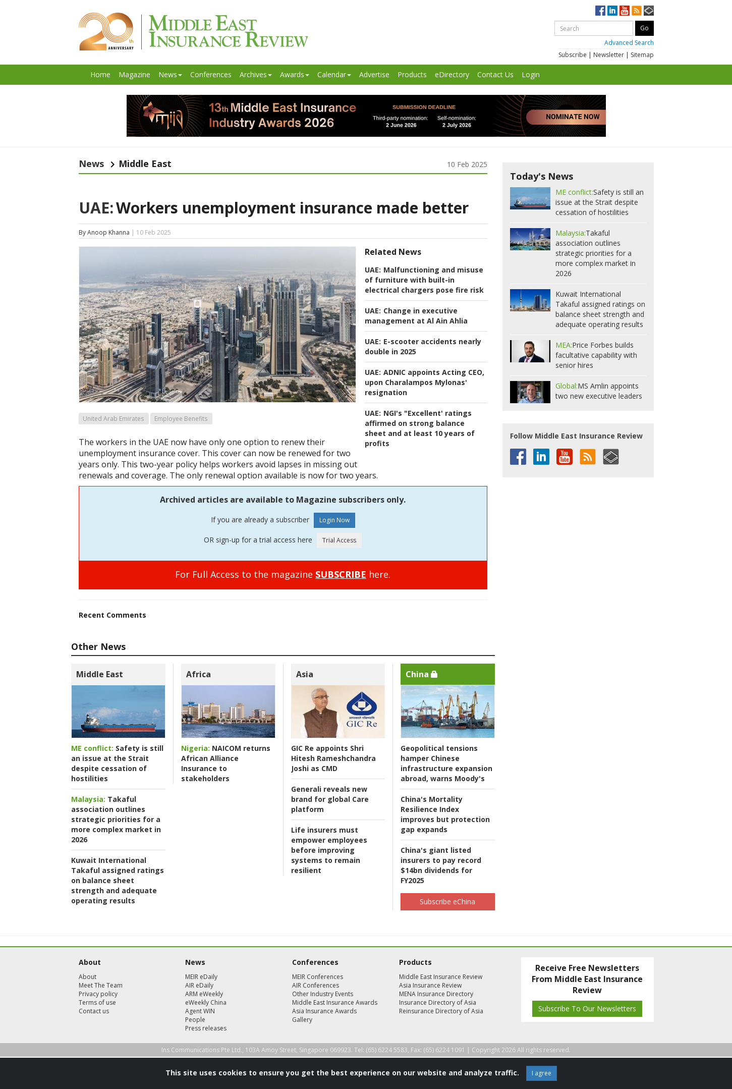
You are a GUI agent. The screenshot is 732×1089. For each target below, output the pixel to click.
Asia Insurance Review (430, 985)
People (195, 1019)
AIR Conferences (315, 985)
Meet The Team (101, 985)
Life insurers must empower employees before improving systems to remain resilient (329, 850)
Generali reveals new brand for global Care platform (330, 799)
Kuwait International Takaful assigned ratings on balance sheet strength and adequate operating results (117, 880)
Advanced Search (629, 42)
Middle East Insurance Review (440, 976)
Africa (198, 674)
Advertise (374, 74)
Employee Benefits (180, 418)
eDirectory (452, 74)
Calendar (334, 74)
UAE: (96, 207)
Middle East (99, 674)
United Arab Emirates (113, 418)
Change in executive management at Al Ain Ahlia (416, 315)
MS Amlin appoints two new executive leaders (598, 391)
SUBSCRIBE (340, 574)
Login (531, 74)
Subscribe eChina (447, 901)
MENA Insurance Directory (436, 994)
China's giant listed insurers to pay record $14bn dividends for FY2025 (441, 865)
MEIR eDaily (201, 976)
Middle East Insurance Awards (334, 1002)
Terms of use (97, 1002)
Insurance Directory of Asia (437, 1002)
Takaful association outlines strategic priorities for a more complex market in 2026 (116, 819)
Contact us (94, 1011)
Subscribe (572, 54)
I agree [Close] (541, 1073)
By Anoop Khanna (104, 232)
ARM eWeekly (204, 994)
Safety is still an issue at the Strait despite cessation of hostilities (117, 763)
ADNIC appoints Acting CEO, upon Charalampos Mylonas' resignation (424, 382)
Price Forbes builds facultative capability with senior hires (596, 355)
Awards (294, 74)
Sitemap (642, 54)
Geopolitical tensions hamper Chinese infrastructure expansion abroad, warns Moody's (446, 763)
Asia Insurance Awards (324, 1011)
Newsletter (608, 54)
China (422, 674)
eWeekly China (206, 1002)
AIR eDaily (199, 985)
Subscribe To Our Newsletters (587, 1008)
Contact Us (495, 74)
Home (100, 74)
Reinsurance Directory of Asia (441, 1011)
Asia (304, 674)
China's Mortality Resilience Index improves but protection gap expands (445, 814)
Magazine (134, 74)
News (170, 74)
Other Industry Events (322, 994)
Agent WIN (200, 1011)
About (87, 976)
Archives (256, 74)
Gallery (302, 1019)
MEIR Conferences (317, 976)
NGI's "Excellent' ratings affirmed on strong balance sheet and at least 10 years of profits (420, 428)
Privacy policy (98, 994)
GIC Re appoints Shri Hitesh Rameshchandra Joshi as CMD (333, 758)
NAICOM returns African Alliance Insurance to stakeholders (225, 763)
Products (412, 74)
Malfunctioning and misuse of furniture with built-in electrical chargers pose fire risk (424, 280)
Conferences (211, 74)
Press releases (206, 1028)
